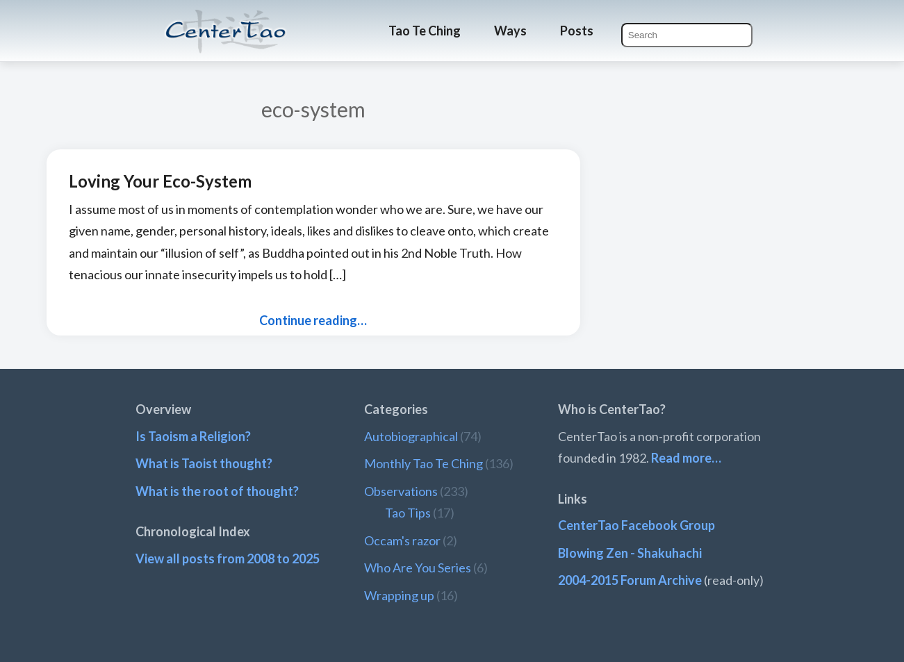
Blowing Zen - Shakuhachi (630, 553)
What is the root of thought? (217, 491)
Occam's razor (402, 540)
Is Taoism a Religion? (193, 436)
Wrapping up (399, 595)
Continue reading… (313, 320)
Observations (401, 491)
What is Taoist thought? (203, 463)
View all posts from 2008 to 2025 (227, 558)
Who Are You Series (417, 567)
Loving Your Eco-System (160, 181)
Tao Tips (408, 512)
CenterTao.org (226, 19)
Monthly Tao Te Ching (423, 463)
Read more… (686, 457)
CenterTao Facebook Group (636, 525)
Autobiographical (411, 436)
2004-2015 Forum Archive (630, 580)
